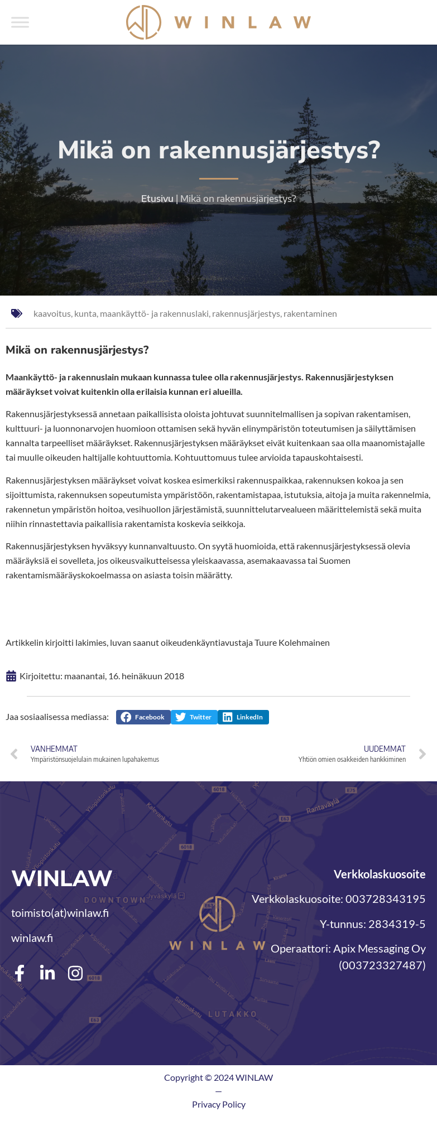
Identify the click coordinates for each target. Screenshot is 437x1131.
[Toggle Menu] (20, 22)
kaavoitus (52, 313)
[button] (143, 717)
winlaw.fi (32, 937)
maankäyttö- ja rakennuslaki (154, 313)
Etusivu (157, 198)
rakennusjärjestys (246, 313)
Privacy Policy (219, 1104)
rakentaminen (310, 313)
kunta (85, 313)
